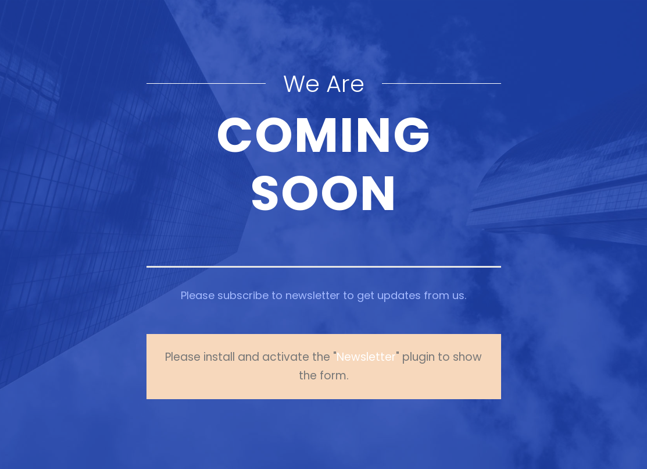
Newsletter (366, 357)
